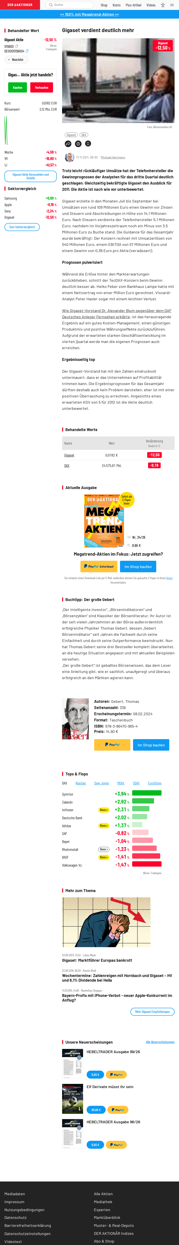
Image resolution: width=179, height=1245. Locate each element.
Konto (169, 578)
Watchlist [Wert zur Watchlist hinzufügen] (17, 59)
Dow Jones (101, 783)
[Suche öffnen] (51, 5)
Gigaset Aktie (13, 39)
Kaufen (17, 87)
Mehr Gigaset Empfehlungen (152, 1011)
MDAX (120, 783)
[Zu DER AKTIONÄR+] (133, 5)
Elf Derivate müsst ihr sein (110, 1086)
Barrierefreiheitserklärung (27, 1225)
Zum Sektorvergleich (22, 227)
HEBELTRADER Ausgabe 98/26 (113, 1121)
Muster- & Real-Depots (114, 1225)
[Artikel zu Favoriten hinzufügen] (88, 143)
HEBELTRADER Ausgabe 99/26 (113, 1051)
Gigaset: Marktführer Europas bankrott (97, 960)
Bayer (66, 841)
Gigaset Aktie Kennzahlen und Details (31, 176)
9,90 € (95, 1074)
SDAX (136, 783)
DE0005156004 (16, 50)
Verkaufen (41, 87)
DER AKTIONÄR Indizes (114, 1233)
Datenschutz (15, 1217)
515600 (11, 46)
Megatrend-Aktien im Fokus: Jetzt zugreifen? (118, 554)
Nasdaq (81, 783)
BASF (65, 857)
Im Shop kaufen (138, 566)
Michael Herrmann (113, 157)
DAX (84, 135)
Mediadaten (14, 1193)
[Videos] (151, 5)
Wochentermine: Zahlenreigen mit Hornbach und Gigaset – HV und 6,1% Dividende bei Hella (117, 977)
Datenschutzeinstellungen (27, 1233)
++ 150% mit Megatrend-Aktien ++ (89, 14)
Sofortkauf (99, 566)
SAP (64, 833)
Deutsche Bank (72, 817)
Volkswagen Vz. (72, 865)
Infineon (67, 810)
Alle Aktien (103, 1193)
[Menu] (173, 5)
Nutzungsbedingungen (24, 1209)
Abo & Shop (104, 1241)
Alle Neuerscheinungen (160, 1042)
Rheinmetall (70, 849)
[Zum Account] (116, 5)
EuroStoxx (155, 783)
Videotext (13, 1241)
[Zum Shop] (104, 5)
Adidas (66, 825)
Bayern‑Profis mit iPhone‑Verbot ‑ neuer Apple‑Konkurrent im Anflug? (117, 997)
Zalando (67, 802)
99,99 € (96, 1110)
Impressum (14, 1201)
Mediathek (103, 1201)
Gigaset (71, 135)
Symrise (67, 794)
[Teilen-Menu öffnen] (68, 144)
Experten (102, 1209)
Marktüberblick (107, 1217)
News (104, 810)
